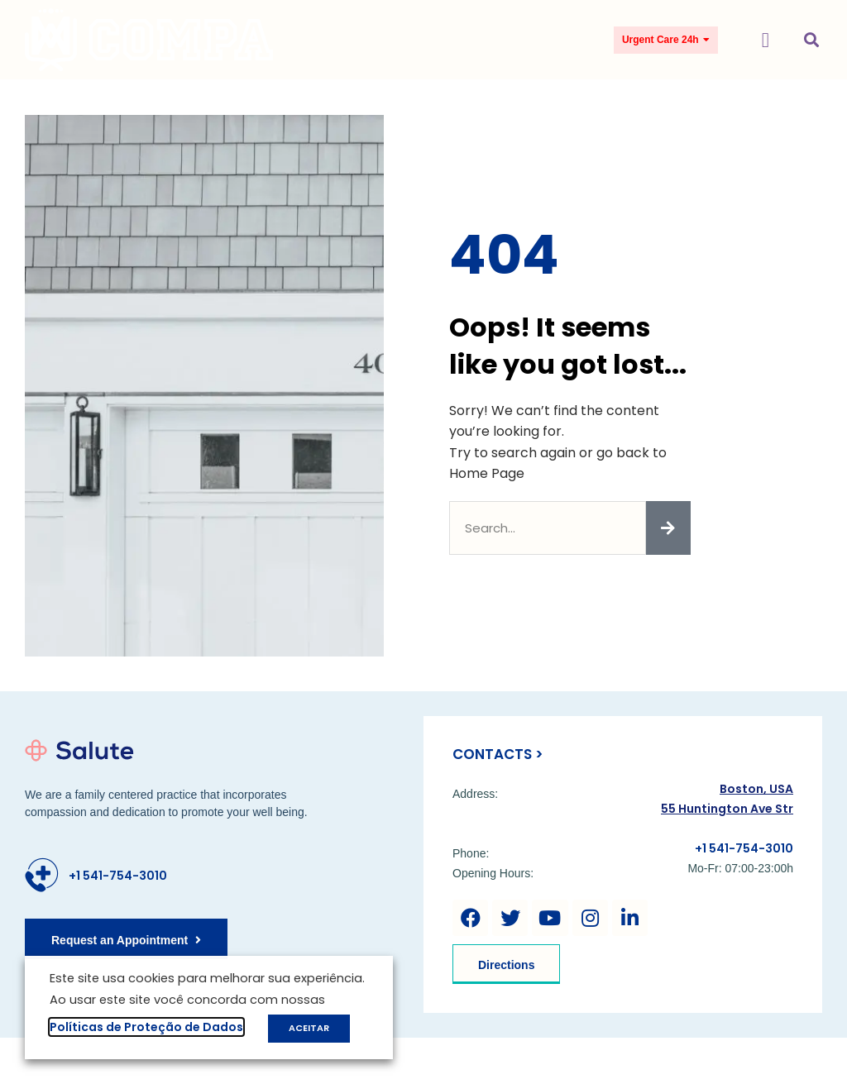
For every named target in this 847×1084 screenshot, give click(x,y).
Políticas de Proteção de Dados (146, 1027)
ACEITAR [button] (309, 1027)
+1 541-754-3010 (118, 875)
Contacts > (497, 754)
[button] (765, 39)
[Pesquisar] (668, 528)
